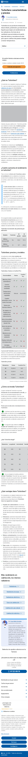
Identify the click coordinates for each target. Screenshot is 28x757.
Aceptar (14, 738)
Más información (5, 733)
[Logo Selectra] (4, 2)
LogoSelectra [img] (3, 753)
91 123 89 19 (14, 671)
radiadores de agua (6, 88)
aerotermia (19, 129)
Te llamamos (14, 73)
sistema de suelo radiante (17, 133)
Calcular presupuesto (14, 67)
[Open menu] (23, 2)
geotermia (3, 131)
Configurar (14, 746)
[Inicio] (2, 6)
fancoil (21, 555)
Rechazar (14, 742)
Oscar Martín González (12, 17)
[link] (6, 707)
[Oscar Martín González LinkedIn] (3, 20)
